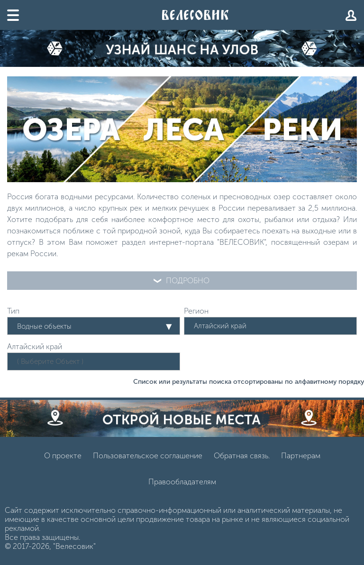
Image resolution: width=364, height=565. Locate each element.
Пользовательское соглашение (147, 455)
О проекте (63, 455)
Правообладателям (182, 481)
